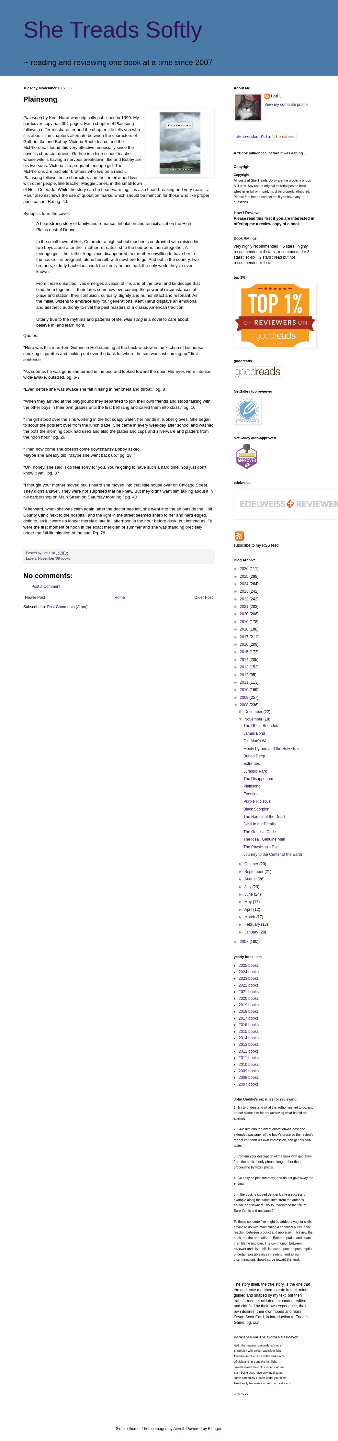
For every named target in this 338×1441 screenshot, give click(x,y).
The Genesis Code (259, 832)
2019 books (249, 1005)
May (248, 901)
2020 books (249, 998)
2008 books (249, 1077)
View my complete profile (286, 104)
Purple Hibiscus (256, 801)
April (248, 909)
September (254, 871)
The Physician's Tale (261, 847)
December (254, 711)
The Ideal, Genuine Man (264, 839)
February (252, 924)
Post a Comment (45, 586)
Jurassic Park (255, 771)
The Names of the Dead (264, 816)
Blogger (214, 1428)
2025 (245, 576)
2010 (245, 689)
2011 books (249, 1058)
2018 (245, 629)
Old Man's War (256, 741)
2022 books (249, 985)
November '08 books (54, 558)
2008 (245, 705)
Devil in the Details (259, 824)
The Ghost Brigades (260, 725)
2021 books (249, 991)
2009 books (249, 1071)
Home (120, 597)
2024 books (249, 972)
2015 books (249, 1031)
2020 (245, 614)
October (251, 864)
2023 (245, 591)
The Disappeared (258, 778)
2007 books (249, 1084)
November (254, 719)
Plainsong (252, 786)
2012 (245, 675)
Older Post (203, 597)
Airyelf (179, 1428)
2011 (245, 682)
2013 (245, 667)
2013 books (249, 1044)
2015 (245, 652)
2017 (245, 637)
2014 (245, 659)
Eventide (251, 794)
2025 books (249, 965)
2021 (245, 606)
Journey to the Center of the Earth (272, 854)
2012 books (249, 1051)
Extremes (251, 763)
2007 (245, 941)
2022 (245, 599)
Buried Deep (254, 756)
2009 (245, 697)
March (250, 917)
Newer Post (35, 597)
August (251, 879)
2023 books (249, 978)
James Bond (254, 733)
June (249, 894)
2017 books (249, 1018)
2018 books (249, 1011)
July (248, 887)
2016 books (249, 1024)
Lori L (276, 96)
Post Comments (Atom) (67, 607)
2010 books (249, 1064)
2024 (245, 584)
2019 (245, 622)
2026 (245, 568)
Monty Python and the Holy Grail (271, 748)
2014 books (249, 1038)
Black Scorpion (256, 809)
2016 (245, 644)
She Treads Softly (112, 29)
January (251, 932)
